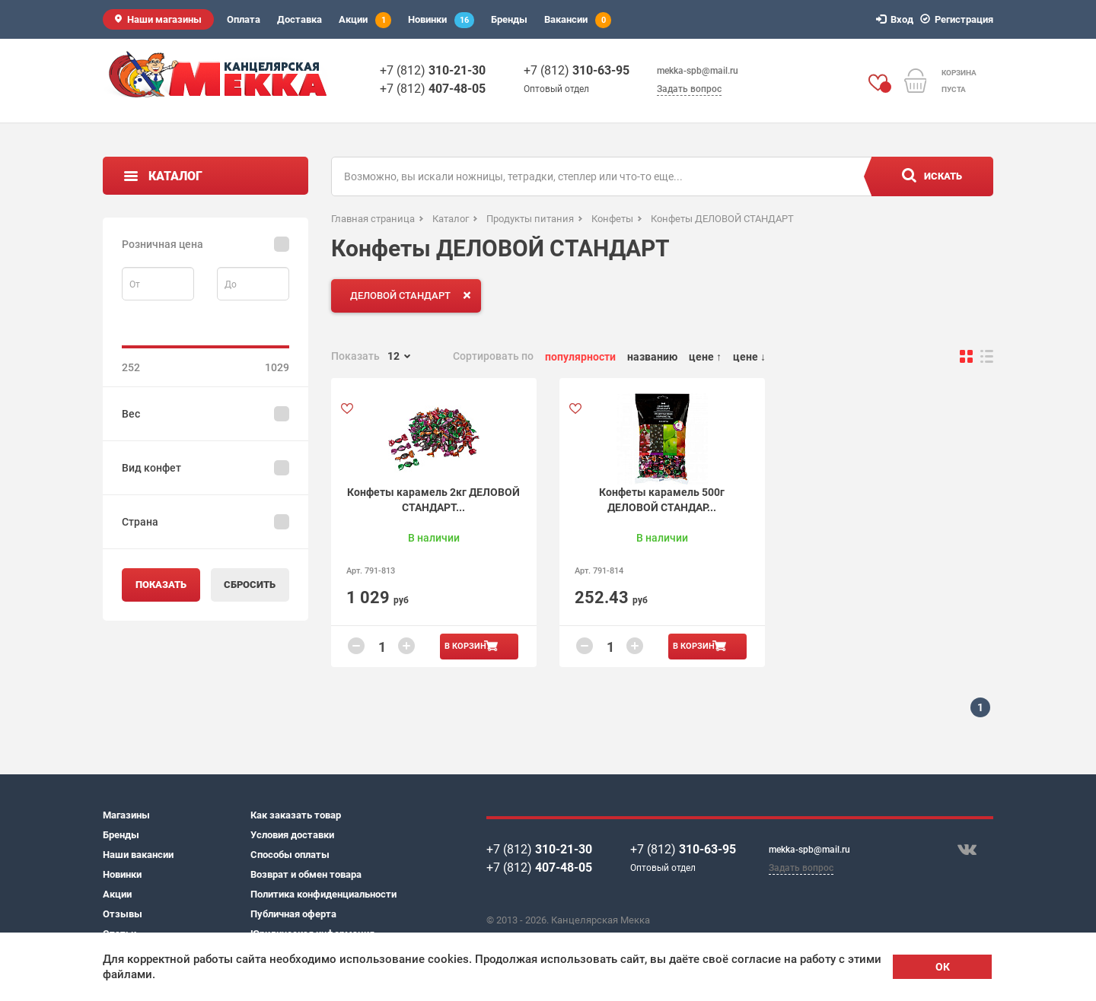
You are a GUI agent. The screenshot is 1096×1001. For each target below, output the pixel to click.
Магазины (126, 815)
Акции (365, 20)
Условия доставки (292, 835)
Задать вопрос (689, 89)
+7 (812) (433, 70)
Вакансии (577, 20)
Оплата (243, 19)
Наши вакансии (138, 854)
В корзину (468, 646)
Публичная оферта (293, 914)
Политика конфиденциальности (323, 894)
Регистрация (959, 19)
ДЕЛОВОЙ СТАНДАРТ (413, 295)
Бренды (509, 19)
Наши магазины (164, 19)
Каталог (175, 176)
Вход (897, 19)
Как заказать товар (295, 815)
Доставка (299, 19)
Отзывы (122, 914)
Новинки (441, 20)
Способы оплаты (290, 854)
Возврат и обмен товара (306, 874)
